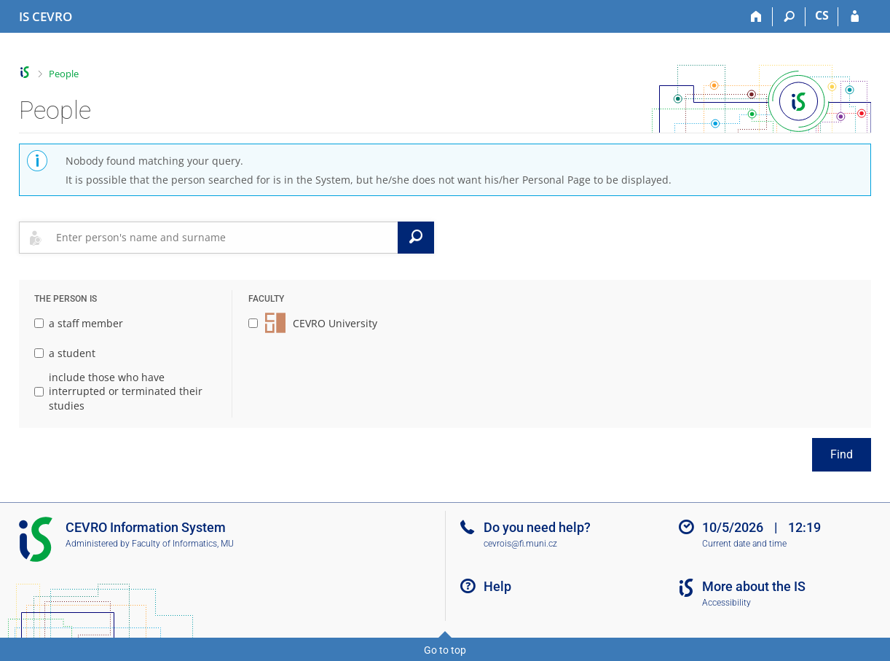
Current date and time (744, 544)
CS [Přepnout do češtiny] (822, 15)
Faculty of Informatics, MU (183, 544)
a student (64, 353)
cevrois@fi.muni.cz (520, 544)
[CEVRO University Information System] (45, 16)
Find (841, 454)
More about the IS (754, 586)
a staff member (78, 323)
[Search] (789, 16)
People (64, 73)
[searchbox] (224, 238)
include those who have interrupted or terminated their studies (118, 391)
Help (497, 586)
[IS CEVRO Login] (854, 16)
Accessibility (726, 603)
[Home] (756, 16)
